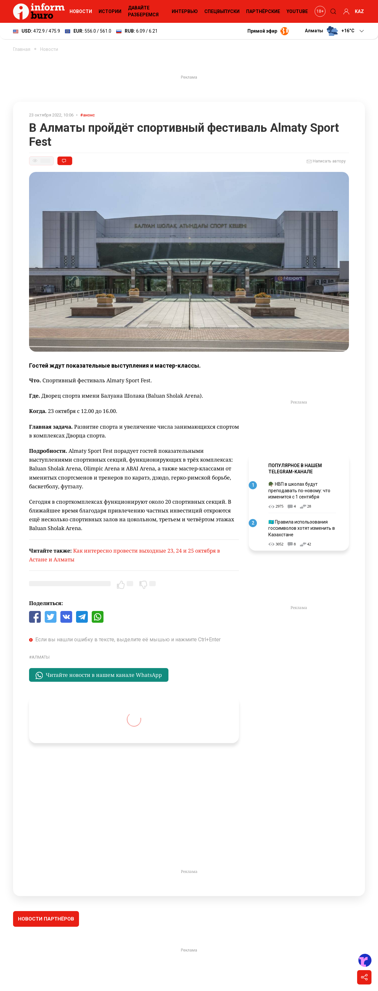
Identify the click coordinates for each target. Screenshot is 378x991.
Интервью (185, 11)
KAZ (359, 11)
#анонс (87, 115)
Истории (110, 11)
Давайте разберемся (143, 11)
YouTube (297, 11)
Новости (81, 11)
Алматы (41, 657)
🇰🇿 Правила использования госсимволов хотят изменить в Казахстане (301, 528)
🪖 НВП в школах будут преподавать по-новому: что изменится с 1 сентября (299, 490)
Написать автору (326, 161)
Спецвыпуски (222, 11)
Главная (21, 49)
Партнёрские (263, 11)
